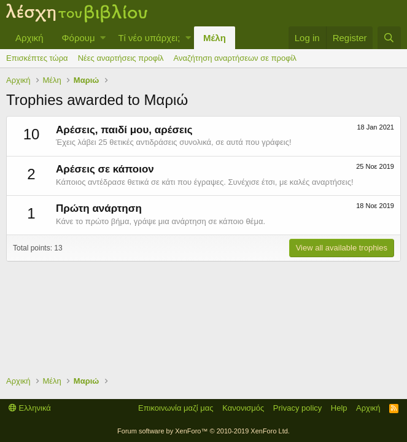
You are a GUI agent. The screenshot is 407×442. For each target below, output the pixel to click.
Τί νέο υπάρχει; (149, 38)
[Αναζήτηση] (389, 37)
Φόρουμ (78, 38)
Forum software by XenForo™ (203, 431)
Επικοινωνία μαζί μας (176, 408)
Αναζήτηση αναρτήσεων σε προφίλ (235, 58)
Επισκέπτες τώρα (37, 58)
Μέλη (214, 38)
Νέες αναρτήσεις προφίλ (121, 58)
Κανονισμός (243, 408)
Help (339, 408)
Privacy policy (297, 408)
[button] (103, 37)
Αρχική (29, 38)
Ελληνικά (30, 408)
